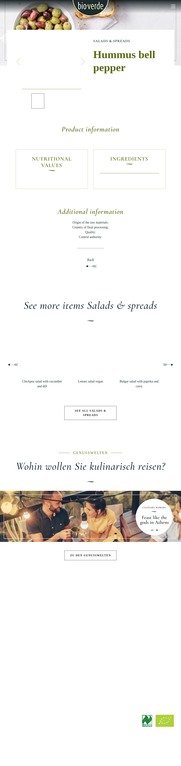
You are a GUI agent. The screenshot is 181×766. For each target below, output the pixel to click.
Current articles (33, 676)
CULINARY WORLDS (90, 602)
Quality (148, 624)
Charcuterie (33, 643)
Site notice (71, 754)
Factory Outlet (90, 686)
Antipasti (32, 612)
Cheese (33, 637)
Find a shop (90, 680)
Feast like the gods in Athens (90, 612)
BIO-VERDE (148, 602)
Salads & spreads (111, 41)
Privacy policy (106, 754)
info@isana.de (110, 731)
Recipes (33, 682)
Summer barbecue (90, 618)
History (148, 618)
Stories (33, 688)
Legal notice (87, 754)
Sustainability (148, 631)
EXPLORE (33, 665)
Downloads (90, 674)
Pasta (33, 631)
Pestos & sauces (33, 624)
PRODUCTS (33, 602)
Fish (33, 649)
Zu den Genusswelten (90, 555)
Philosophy (148, 612)
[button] (18, 61)
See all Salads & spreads (90, 413)
